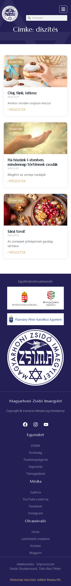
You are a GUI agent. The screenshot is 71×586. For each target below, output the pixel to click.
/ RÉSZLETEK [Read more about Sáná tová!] (17, 252)
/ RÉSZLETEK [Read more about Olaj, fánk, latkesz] (17, 110)
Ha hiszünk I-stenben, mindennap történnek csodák (32, 162)
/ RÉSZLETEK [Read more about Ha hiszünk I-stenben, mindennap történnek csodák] (17, 181)
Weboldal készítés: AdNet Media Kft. (35, 580)
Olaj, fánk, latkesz (22, 93)
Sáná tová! (16, 231)
